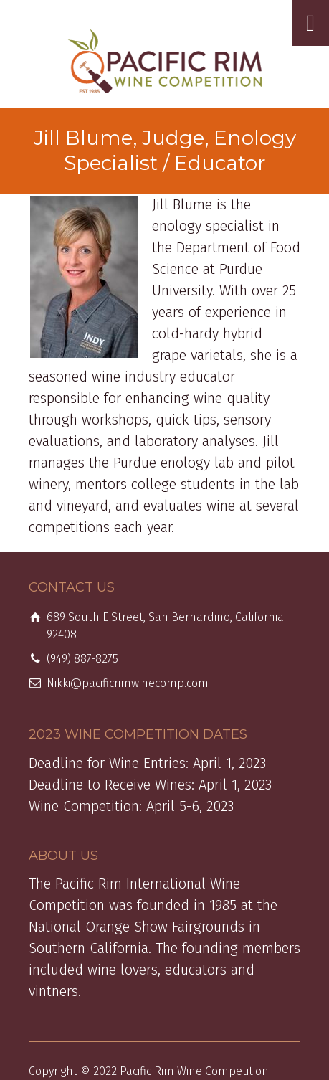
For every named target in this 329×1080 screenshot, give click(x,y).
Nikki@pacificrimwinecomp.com (128, 683)
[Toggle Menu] (310, 23)
